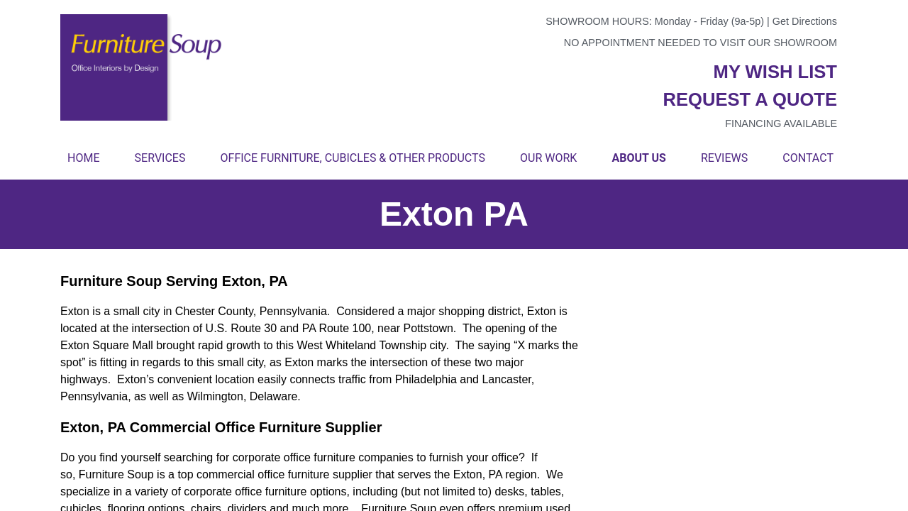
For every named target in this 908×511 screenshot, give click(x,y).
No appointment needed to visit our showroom (700, 42)
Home (83, 158)
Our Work (548, 158)
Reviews (724, 158)
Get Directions (805, 21)
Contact (808, 158)
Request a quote (750, 99)
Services (160, 158)
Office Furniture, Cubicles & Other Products (353, 158)
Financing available (781, 123)
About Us (638, 158)
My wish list (775, 72)
